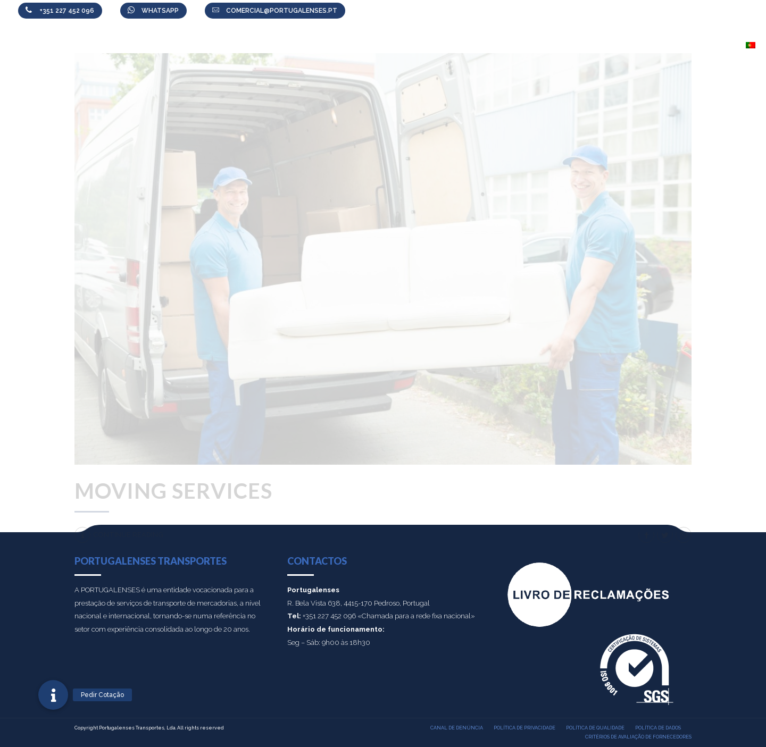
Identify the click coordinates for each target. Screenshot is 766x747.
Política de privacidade (524, 728)
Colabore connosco (621, 45)
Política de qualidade (595, 728)
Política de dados (658, 728)
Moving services (173, 490)
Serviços (422, 45)
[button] (53, 695)
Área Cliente (483, 45)
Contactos (705, 45)
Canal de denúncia (456, 728)
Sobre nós (367, 45)
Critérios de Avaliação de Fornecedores (638, 737)
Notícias (543, 45)
